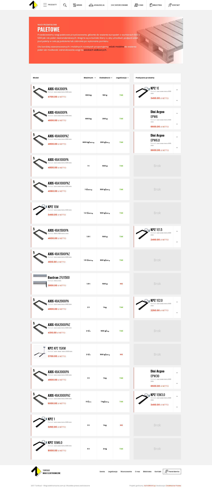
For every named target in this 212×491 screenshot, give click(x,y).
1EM (53, 206)
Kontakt (158, 471)
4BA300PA (57, 88)
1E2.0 (157, 300)
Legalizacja (121, 78)
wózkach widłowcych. (95, 49)
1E (155, 88)
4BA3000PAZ (59, 395)
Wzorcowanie (126, 471)
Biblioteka (147, 471)
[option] (153, 93)
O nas (137, 471)
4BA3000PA (58, 371)
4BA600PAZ (58, 135)
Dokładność (105, 78)
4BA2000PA (58, 300)
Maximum (88, 78)
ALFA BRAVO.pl (150, 485)
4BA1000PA (58, 159)
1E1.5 (156, 229)
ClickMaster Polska (173, 485)
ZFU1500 (59, 277)
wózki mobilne (116, 46)
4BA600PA (57, 112)
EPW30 (157, 373)
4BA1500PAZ (59, 253)
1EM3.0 (158, 394)
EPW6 (157, 114)
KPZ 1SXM (57, 348)
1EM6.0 (55, 442)
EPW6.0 (157, 137)
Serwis (102, 471)
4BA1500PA (58, 230)
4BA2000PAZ (59, 324)
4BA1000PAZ (59, 183)
